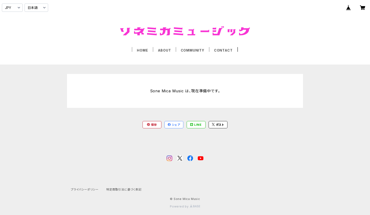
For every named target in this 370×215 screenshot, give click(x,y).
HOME (142, 50)
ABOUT (164, 50)
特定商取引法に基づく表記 (124, 189)
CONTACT (223, 50)
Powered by (185, 206)
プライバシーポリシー (85, 189)
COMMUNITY (192, 50)
